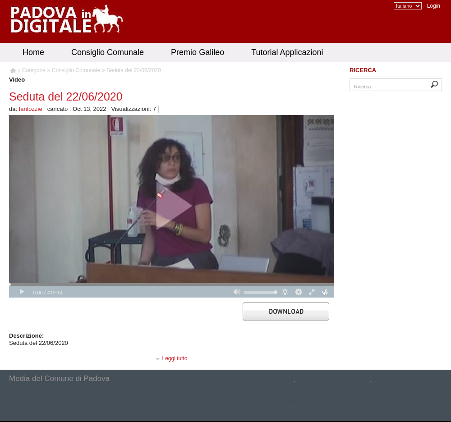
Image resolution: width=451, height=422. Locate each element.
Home (33, 52)
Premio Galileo (197, 52)
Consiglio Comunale (107, 52)
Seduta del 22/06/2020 (133, 70)
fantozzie (30, 109)
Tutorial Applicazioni (287, 52)
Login (433, 6)
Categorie (34, 70)
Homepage (12, 71)
